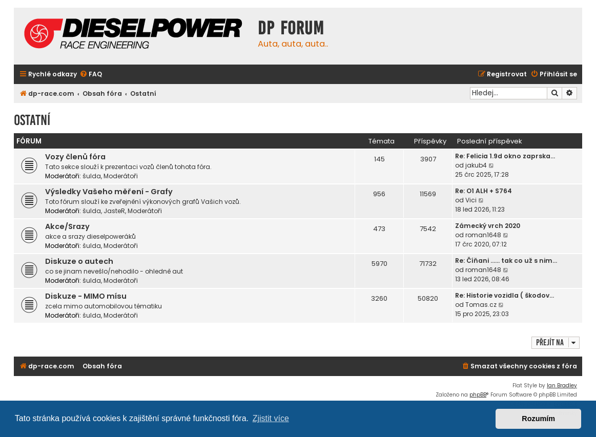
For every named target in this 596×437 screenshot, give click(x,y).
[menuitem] (90, 74)
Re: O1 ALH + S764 (483, 190)
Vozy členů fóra (75, 157)
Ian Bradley (562, 385)
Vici (471, 200)
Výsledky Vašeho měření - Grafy (109, 191)
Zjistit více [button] (271, 418)
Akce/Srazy (67, 226)
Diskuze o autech (79, 261)
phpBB (477, 395)
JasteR (114, 210)
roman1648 (483, 235)
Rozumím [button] (538, 418)
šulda (92, 176)
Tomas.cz (481, 304)
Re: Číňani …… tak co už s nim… (506, 260)
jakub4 (476, 165)
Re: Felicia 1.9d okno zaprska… (505, 156)
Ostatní (32, 120)
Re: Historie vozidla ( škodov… (504, 295)
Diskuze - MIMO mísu (86, 296)
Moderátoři (121, 176)
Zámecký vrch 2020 (487, 225)
